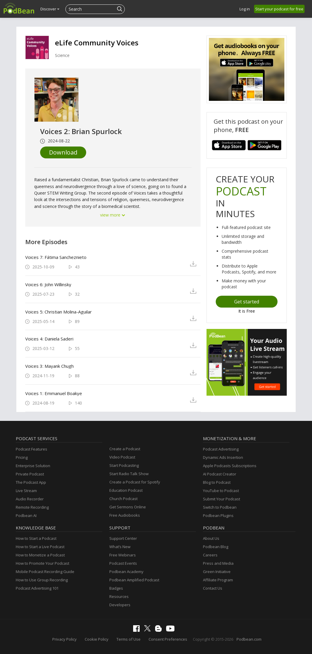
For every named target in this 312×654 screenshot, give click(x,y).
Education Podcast (126, 490)
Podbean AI (26, 515)
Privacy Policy (64, 639)
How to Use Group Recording (42, 580)
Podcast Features (31, 449)
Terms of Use (128, 639)
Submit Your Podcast (221, 499)
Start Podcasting (124, 465)
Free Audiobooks (124, 515)
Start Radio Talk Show (129, 473)
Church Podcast (123, 498)
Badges (116, 588)
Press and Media (218, 563)
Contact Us (212, 588)
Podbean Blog (215, 546)
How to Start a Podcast (36, 538)
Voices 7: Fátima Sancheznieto (55, 257)
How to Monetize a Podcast (40, 555)
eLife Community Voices (96, 42)
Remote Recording (32, 507)
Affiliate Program (218, 580)
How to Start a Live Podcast (40, 546)
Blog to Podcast (217, 482)
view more (113, 215)
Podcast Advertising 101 (37, 588)
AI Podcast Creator (219, 474)
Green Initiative (217, 571)
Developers (119, 604)
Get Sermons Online (127, 507)
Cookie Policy (96, 639)
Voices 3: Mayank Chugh (49, 366)
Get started (246, 301)
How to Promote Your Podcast (42, 563)
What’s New (119, 546)
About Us (211, 538)
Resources (119, 596)
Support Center (123, 538)
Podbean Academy (126, 571)
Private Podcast (30, 474)
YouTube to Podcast (221, 490)
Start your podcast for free (279, 9)
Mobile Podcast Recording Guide (45, 571)
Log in (244, 9)
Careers (210, 555)
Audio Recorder (30, 499)
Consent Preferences (168, 639)
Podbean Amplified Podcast (134, 580)
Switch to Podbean (220, 507)
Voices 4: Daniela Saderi (49, 338)
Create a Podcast (124, 448)
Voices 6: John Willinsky (48, 284)
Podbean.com (249, 639)
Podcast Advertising (221, 449)
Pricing (22, 457)
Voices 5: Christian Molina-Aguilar (58, 311)
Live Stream (26, 490)
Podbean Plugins (218, 515)
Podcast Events (123, 563)
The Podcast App (31, 482)
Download (63, 152)
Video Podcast (122, 457)
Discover (49, 9)
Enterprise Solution (33, 465)
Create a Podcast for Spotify (134, 482)
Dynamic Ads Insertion (223, 457)
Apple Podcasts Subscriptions (229, 465)
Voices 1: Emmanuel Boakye (53, 393)
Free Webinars (122, 555)
